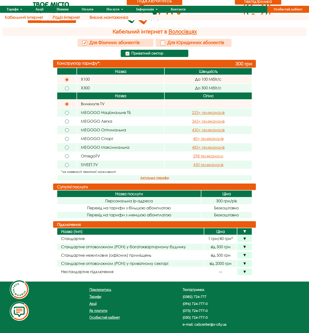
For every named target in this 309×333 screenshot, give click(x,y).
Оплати (87, 9)
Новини (63, 9)
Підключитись (100, 290)
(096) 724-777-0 (195, 303)
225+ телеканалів (208, 112)
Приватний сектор (144, 53)
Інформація (145, 9)
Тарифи (13, 9)
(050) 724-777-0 (195, 317)
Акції (39, 9)
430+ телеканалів (208, 129)
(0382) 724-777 (194, 296)
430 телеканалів (208, 164)
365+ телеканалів (208, 121)
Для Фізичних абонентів (111, 43)
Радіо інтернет (66, 17)
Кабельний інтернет (24, 17)
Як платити (98, 311)
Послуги (113, 9)
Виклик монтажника (109, 17)
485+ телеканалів (208, 147)
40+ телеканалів (208, 138)
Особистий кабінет (288, 9)
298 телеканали (208, 155)
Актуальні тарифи (154, 178)
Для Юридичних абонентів (192, 42)
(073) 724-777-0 (195, 310)
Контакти (178, 9)
